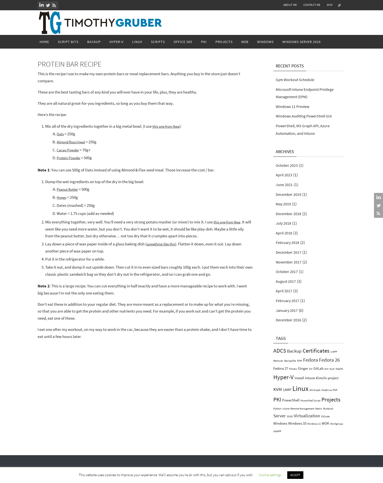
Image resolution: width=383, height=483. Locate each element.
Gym (329, 5)
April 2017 (285, 291)
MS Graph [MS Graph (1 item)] (314, 390)
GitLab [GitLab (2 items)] (318, 368)
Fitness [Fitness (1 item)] (293, 368)
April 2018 (285, 233)
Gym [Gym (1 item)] (332, 368)
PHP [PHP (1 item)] (335, 390)
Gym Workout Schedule (297, 79)
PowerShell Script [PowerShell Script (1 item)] (310, 400)
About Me (290, 5)
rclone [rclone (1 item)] (285, 408)
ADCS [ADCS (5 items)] (279, 350)
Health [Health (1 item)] (339, 368)
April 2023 (285, 175)
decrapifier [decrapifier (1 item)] (290, 360)
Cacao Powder (69, 150)
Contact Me (311, 5)
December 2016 (290, 320)
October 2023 (288, 165)
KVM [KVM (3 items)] (277, 389)
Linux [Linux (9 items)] (300, 388)
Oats (61, 133)
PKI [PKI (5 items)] (277, 399)
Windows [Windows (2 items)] (280, 423)
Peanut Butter (69, 189)
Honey (62, 197)
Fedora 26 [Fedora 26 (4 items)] (329, 360)
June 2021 (285, 184)
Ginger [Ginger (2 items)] (303, 368)
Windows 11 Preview (294, 106)
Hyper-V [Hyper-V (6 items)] (283, 377)
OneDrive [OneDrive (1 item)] (326, 390)
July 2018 (284, 223)
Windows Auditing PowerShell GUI (307, 116)
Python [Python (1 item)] (277, 408)
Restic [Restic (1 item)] (318, 408)
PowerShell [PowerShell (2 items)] (290, 400)
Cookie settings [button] (270, 474)
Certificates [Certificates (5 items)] (316, 350)
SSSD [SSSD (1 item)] (290, 416)
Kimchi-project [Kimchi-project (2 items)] (327, 378)
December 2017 (290, 252)
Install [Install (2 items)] (299, 378)
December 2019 (290, 194)
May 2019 (284, 204)
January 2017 (288, 310)
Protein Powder (70, 157)
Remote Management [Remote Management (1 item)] (302, 408)
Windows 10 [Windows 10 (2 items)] (297, 423)
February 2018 (289, 242)
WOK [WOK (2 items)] (325, 423)
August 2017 (287, 281)
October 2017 (288, 271)
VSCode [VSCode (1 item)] (325, 416)
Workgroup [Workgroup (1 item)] (336, 423)
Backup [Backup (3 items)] (294, 351)
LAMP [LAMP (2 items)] (287, 389)
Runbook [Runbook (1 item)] (328, 408)
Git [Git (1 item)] (310, 368)
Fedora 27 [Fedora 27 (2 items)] (280, 368)
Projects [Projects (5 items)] (330, 399)
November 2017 (290, 262)
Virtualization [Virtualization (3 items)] (307, 416)
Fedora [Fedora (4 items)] (310, 360)
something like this (163, 244)
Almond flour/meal (73, 142)
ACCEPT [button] (295, 475)
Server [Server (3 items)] (279, 416)
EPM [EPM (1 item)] (299, 360)
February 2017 (289, 300)
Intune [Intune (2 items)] (310, 378)
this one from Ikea (167, 126)
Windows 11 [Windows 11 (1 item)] (314, 423)
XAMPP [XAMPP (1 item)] (277, 431)
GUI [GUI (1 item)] (326, 368)
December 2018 (290, 213)
